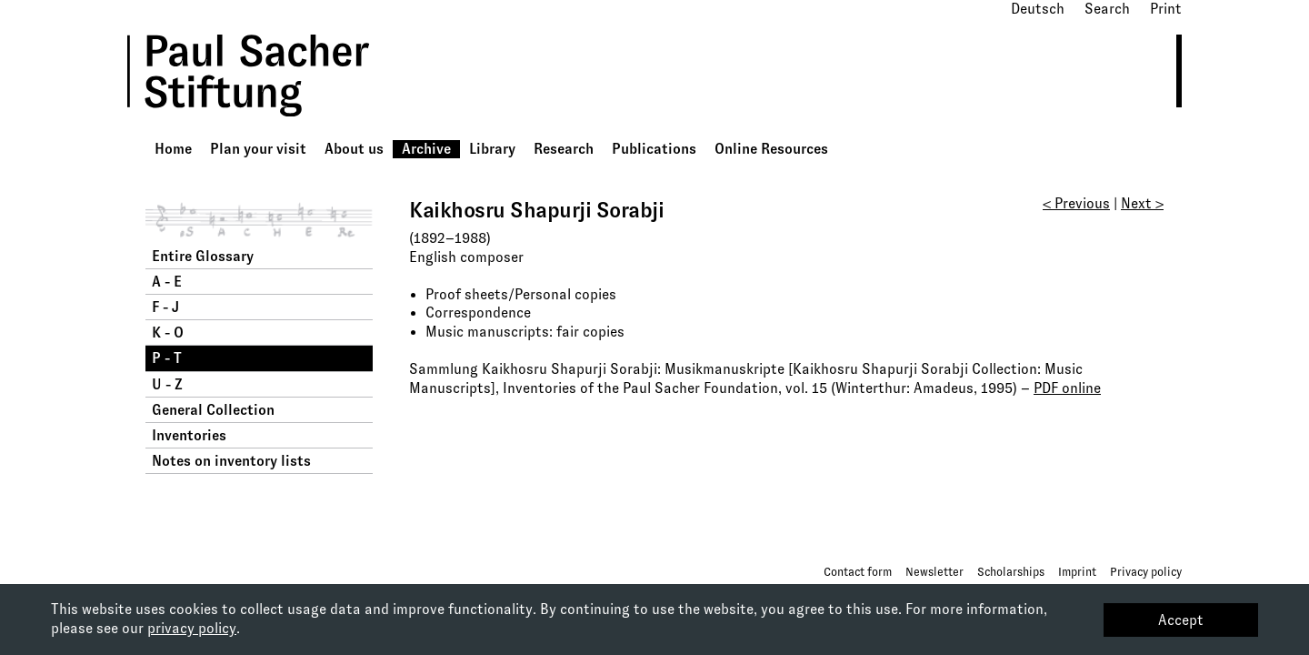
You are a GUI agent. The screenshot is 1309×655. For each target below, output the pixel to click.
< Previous (1076, 203)
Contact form (858, 572)
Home (173, 148)
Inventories (189, 435)
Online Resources (771, 148)
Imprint (1077, 572)
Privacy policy (1146, 572)
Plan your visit (258, 148)
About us (354, 148)
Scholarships (1010, 572)
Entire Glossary (203, 256)
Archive (426, 148)
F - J (165, 307)
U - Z (167, 384)
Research (564, 148)
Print (1166, 8)
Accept (1181, 620)
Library (492, 148)
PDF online (1067, 388)
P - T (167, 358)
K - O (168, 332)
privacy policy (191, 628)
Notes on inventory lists (231, 461)
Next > (1142, 203)
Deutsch (1037, 8)
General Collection (213, 410)
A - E (167, 281)
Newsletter (934, 572)
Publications (654, 148)
